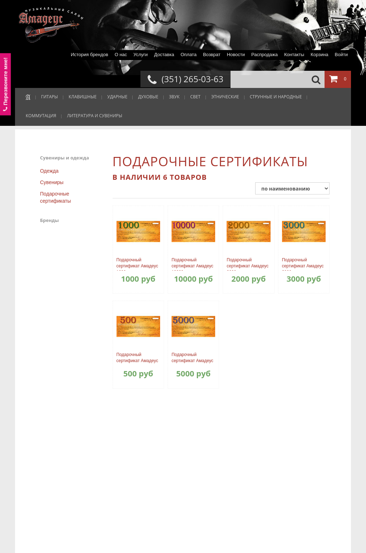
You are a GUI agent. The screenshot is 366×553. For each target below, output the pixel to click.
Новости (236, 54)
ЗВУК (174, 97)
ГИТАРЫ (49, 97)
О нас (121, 54)
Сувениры (52, 182)
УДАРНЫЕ (117, 97)
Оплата (188, 54)
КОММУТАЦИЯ (41, 116)
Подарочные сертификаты (55, 197)
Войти (341, 54)
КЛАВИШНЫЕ (83, 97)
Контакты (294, 54)
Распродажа (264, 54)
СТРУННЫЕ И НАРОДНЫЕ (276, 97)
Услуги (140, 54)
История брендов (89, 54)
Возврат (212, 54)
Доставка (164, 54)
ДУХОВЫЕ (148, 97)
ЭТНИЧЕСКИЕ (225, 97)
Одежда (49, 171)
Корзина (319, 54)
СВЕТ (195, 97)
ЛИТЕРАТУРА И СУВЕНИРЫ (94, 116)
